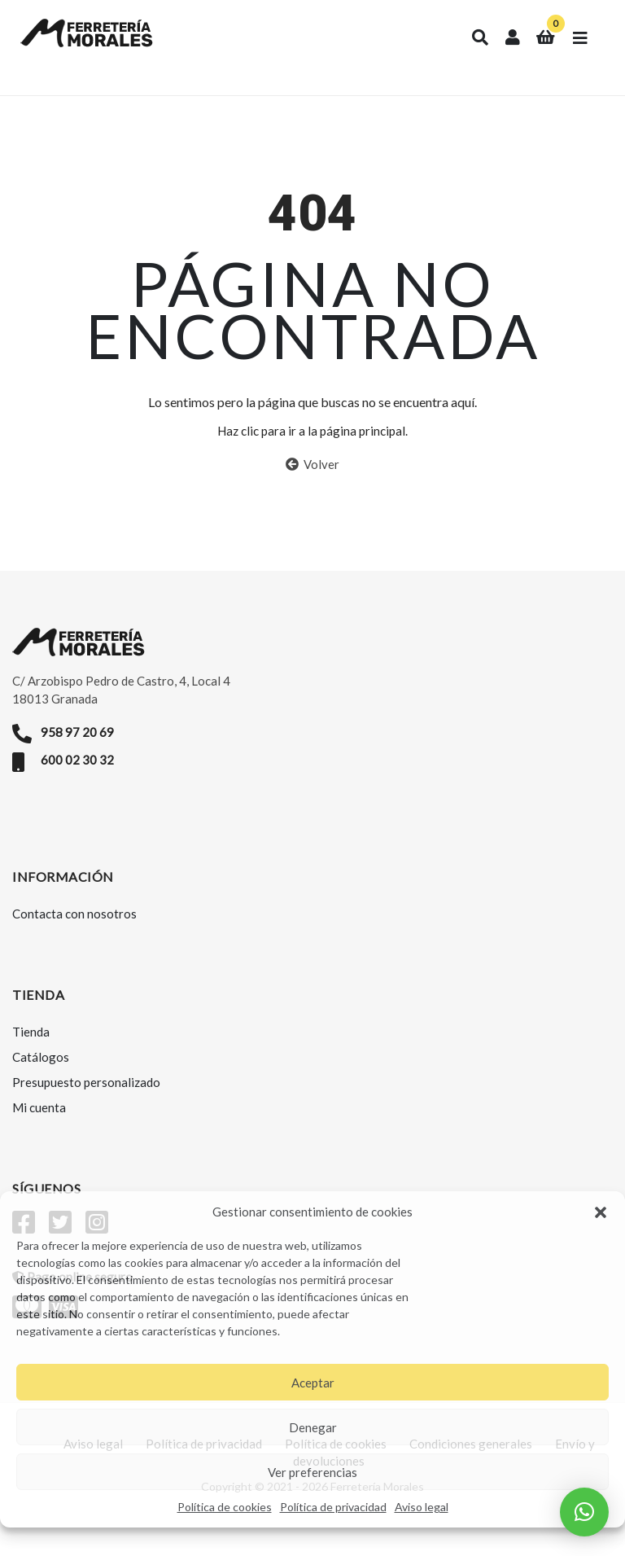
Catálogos (40, 1068)
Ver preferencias (312, 1472)
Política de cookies (224, 1507)
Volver (312, 476)
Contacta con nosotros (74, 925)
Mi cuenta (39, 1118)
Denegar (313, 1427)
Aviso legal (421, 1507)
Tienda (31, 1043)
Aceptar (312, 1382)
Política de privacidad (333, 1507)
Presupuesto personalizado (86, 1093)
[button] (600, 1212)
